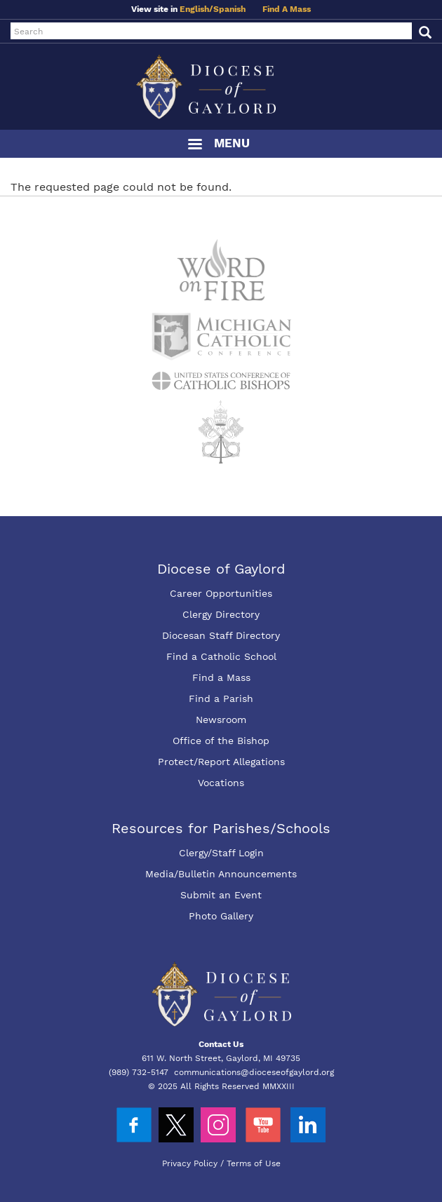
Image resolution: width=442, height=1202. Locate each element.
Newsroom (221, 719)
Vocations (221, 782)
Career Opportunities (221, 593)
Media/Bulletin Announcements (221, 873)
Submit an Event (221, 894)
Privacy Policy (189, 1163)
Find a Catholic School (221, 656)
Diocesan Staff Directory (221, 635)
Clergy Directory (221, 614)
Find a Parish (221, 698)
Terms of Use (254, 1163)
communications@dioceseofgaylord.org (254, 1072)
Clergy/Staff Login (221, 852)
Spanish (229, 9)
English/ (196, 9)
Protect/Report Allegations (221, 761)
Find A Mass (286, 9)
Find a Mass (221, 677)
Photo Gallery (221, 915)
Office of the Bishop (221, 740)
